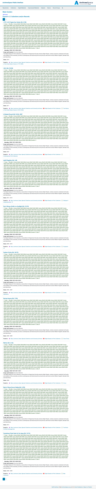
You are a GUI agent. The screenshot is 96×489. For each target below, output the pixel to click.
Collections (13, 8)
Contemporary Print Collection (10, 156)
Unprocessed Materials (33, 8)
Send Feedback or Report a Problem (83, 487)
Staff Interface (55, 487)
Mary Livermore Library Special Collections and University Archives (26, 62)
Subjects (43, 8)
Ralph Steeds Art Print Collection (52, 62)
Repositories (6, 8)
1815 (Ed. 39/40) (8, 68)
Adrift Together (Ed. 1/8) (10, 160)
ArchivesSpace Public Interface (13, 2)
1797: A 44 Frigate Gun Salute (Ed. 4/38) (14, 22)
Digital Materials (22, 8)
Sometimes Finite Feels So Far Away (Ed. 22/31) (16, 433)
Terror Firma (66, 338)
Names (49, 8)
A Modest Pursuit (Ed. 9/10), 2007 (12, 114)
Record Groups (56, 8)
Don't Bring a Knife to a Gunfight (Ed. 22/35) (16, 206)
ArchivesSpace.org (66, 487)
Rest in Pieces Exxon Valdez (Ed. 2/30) (14, 387)
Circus (64, 383)
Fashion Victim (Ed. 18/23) (10, 252)
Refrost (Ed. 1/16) (8, 343)
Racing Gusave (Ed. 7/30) (10, 298)
